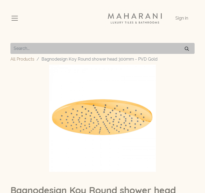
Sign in (181, 18)
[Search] (187, 48)
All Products (22, 59)
